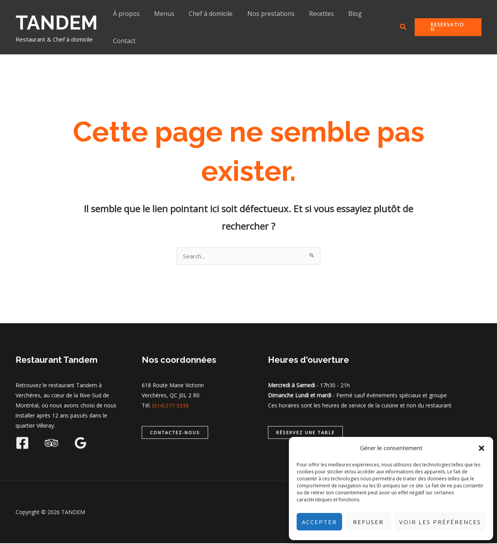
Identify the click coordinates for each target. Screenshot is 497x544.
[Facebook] (22, 443)
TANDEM (57, 22)
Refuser (368, 522)
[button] (481, 448)
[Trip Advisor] (51, 443)
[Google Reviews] (80, 443)
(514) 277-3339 (171, 406)
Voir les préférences (440, 522)
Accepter (319, 522)
